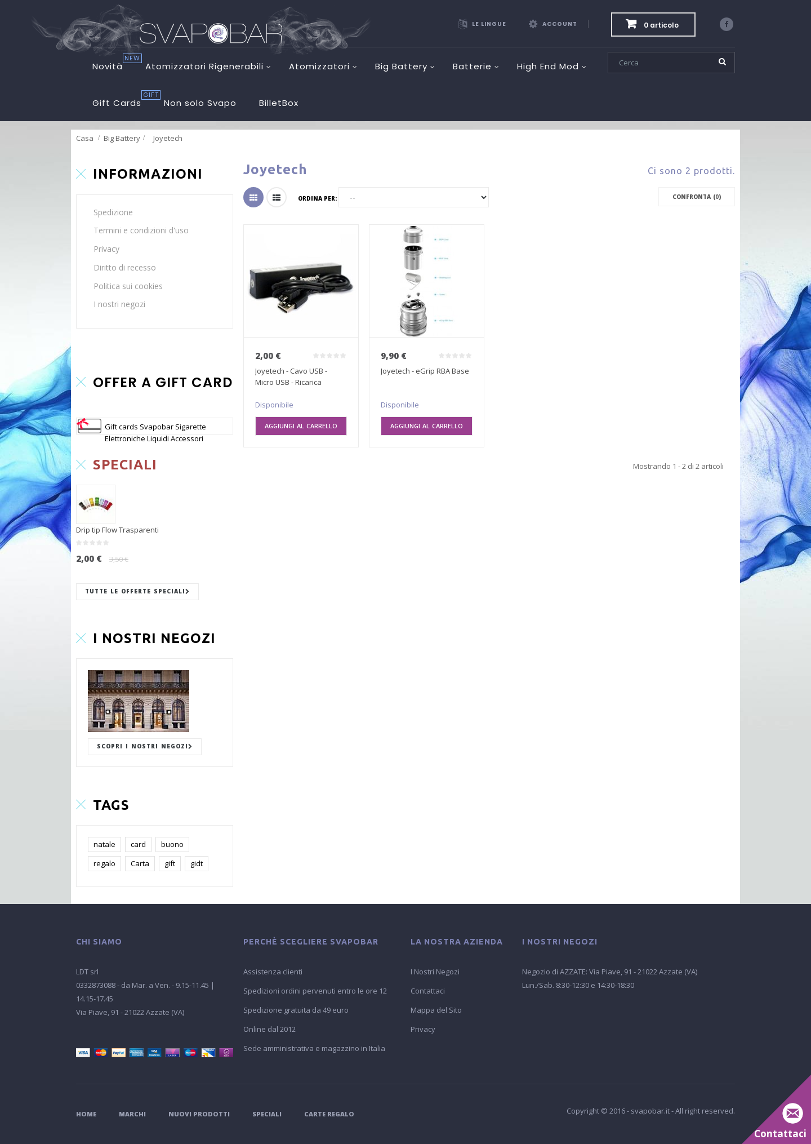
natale (104, 844)
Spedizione (113, 212)
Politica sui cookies (128, 286)
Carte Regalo (329, 1114)
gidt (196, 863)
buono (172, 844)
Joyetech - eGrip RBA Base (425, 371)
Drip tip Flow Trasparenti (117, 530)
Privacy (106, 248)
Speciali (267, 1114)
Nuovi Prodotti (199, 1114)
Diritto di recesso (124, 267)
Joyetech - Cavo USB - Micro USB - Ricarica (291, 376)
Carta (140, 863)
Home (86, 1114)
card (138, 844)
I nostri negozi (119, 304)
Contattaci (428, 991)
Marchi (132, 1114)
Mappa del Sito (436, 1010)
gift (169, 863)
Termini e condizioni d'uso (141, 230)
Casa (84, 138)
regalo (104, 863)
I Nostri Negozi (435, 971)
